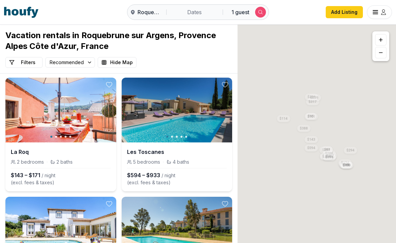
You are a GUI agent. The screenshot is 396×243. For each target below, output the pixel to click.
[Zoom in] (381, 40)
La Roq (20, 151)
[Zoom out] (381, 52)
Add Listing (344, 12)
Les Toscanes (145, 151)
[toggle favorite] (109, 85)
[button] (311, 138)
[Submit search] (260, 12)
